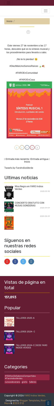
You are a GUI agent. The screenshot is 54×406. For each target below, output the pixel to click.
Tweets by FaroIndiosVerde (18, 168)
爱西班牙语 (18, 403)
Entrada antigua (39, 159)
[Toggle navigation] (8, 3)
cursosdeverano (12, 382)
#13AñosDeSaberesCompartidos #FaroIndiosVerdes (20, 377)
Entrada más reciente (17, 159)
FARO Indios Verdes (34, 395)
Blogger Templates (29, 400)
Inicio (9, 21)
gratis (24, 382)
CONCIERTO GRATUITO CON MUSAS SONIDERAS (29, 204)
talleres (32, 382)
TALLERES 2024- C (25, 331)
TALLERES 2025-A (25, 318)
